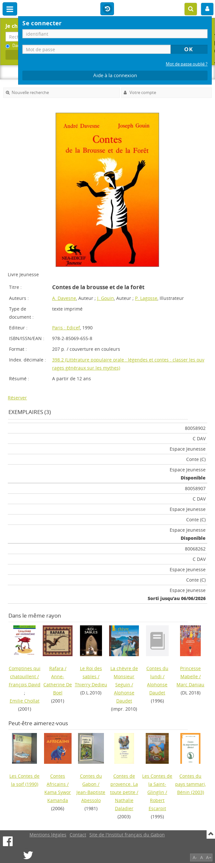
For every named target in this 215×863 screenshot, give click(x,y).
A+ (208, 857)
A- (195, 857)
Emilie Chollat (25, 701)
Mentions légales (47, 835)
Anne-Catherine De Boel (57, 684)
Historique (107, 9)
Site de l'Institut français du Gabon (127, 835)
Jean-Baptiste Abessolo (90, 796)
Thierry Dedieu (91, 684)
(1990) (24, 780)
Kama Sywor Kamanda (57, 796)
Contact (78, 835)
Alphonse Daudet (124, 697)
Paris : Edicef (66, 328)
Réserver (17, 398)
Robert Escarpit (157, 804)
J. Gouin (105, 298)
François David (24, 684)
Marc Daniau (190, 684)
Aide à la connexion (115, 75)
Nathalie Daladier (124, 804)
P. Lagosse (146, 298)
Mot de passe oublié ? (187, 64)
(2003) (190, 784)
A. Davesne (64, 298)
